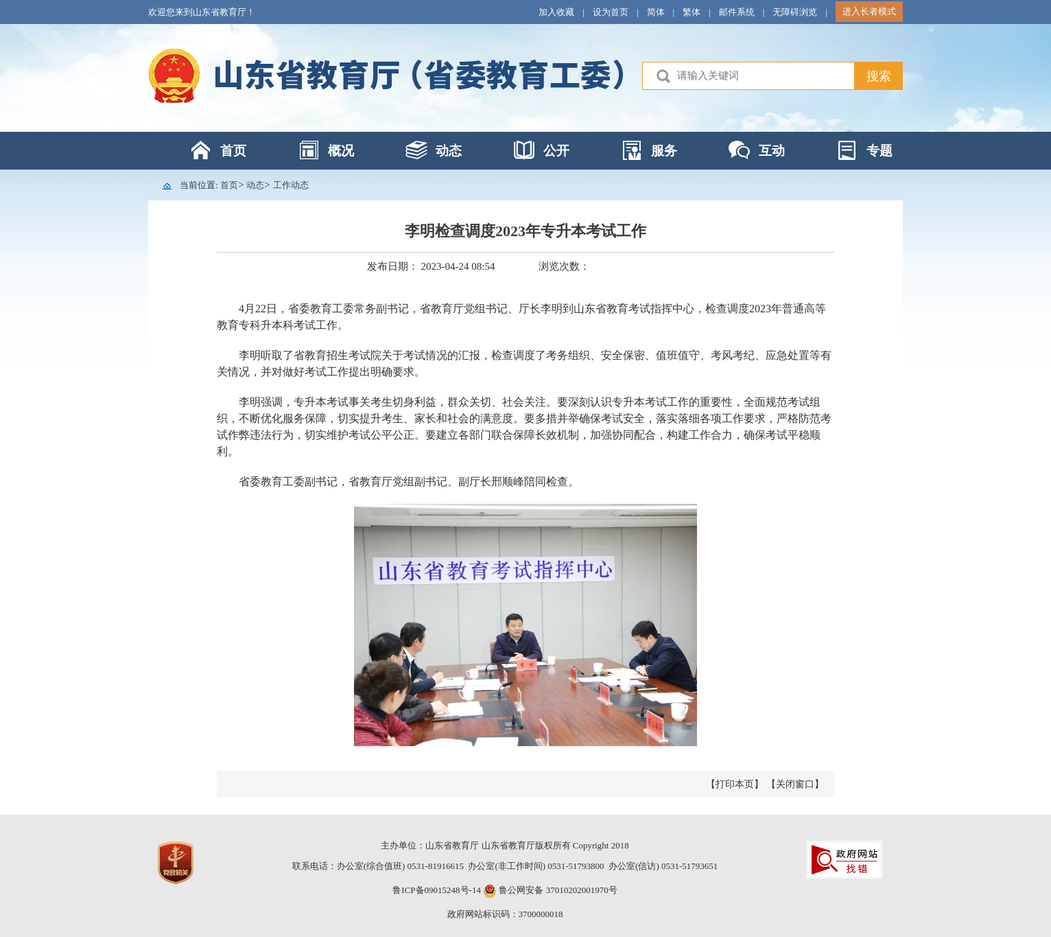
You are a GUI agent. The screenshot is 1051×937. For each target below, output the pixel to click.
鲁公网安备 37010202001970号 (557, 890)
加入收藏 (556, 12)
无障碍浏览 (794, 12)
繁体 (691, 12)
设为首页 (610, 12)
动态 (449, 150)
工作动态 (291, 185)
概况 (341, 150)
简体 (656, 12)
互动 (772, 150)
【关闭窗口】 (795, 784)
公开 (556, 150)
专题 (879, 150)
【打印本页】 (735, 784)
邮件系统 (737, 12)
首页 (233, 150)
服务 (664, 150)
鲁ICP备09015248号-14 (436, 890)
